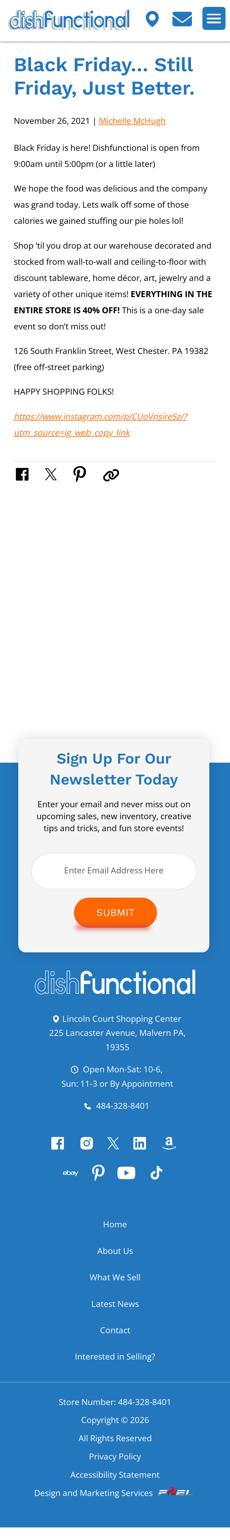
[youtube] (129, 1186)
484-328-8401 (116, 1109)
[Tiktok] (163, 1186)
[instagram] (85, 1153)
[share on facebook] (30, 473)
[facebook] (52, 1153)
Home (115, 1234)
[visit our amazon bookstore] (177, 1153)
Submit (115, 914)
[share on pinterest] (89, 473)
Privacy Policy (115, 1468)
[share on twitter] (59, 473)
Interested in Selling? (115, 1366)
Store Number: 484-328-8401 (115, 1411)
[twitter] (115, 1152)
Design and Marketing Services (115, 1505)
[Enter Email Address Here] (114, 872)
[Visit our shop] (157, 23)
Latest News (115, 1313)
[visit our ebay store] (67, 1185)
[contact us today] (186, 23)
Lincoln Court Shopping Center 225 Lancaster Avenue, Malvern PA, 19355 (117, 1034)
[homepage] (115, 993)
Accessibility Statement (115, 1486)
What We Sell (115, 1287)
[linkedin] (144, 1153)
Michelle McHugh (132, 120)
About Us (115, 1260)
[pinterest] (98, 1186)
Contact (115, 1340)
